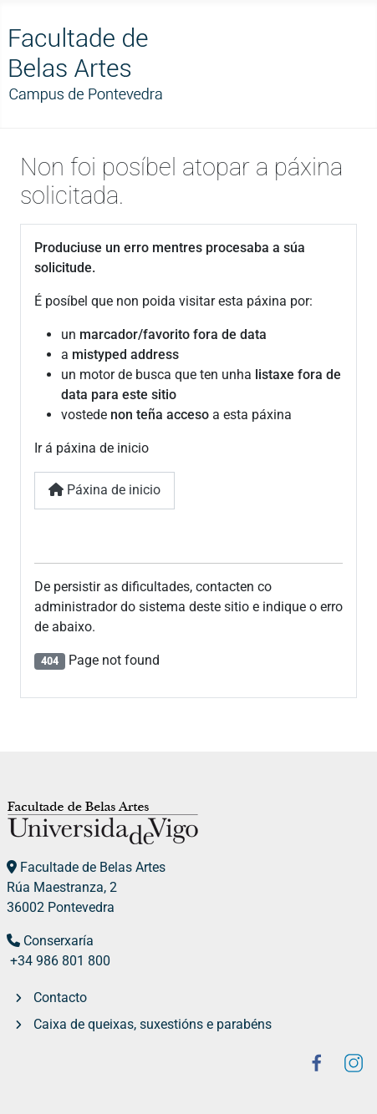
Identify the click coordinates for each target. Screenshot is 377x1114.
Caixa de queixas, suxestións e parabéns (152, 1024)
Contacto (60, 997)
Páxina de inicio (104, 490)
